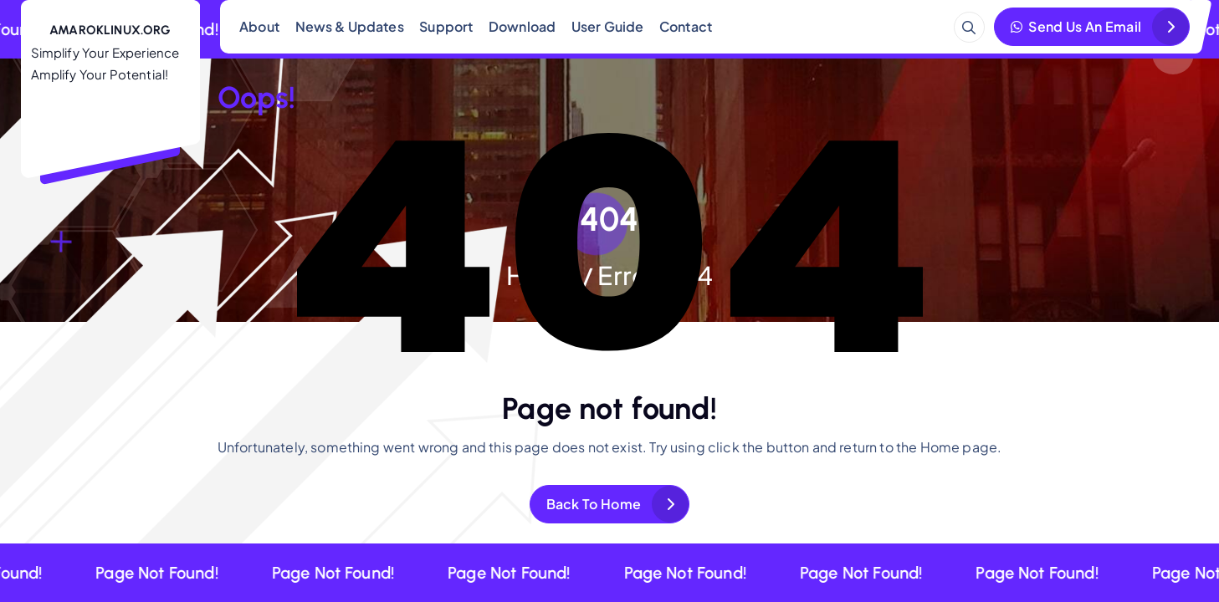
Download (522, 26)
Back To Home (594, 504)
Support (446, 26)
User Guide (607, 26)
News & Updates (349, 26)
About (259, 26)
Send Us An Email (1076, 26)
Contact (685, 26)
